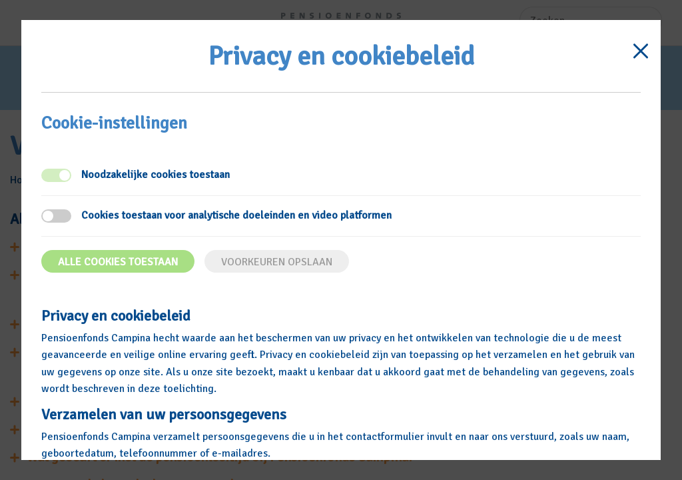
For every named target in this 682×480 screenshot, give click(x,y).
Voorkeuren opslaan (276, 262)
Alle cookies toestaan (118, 262)
